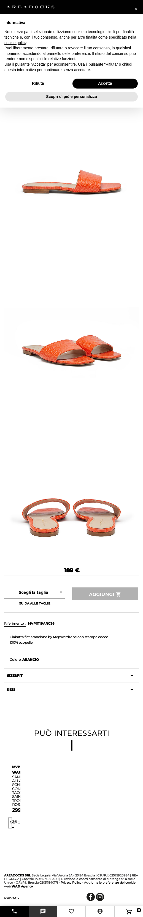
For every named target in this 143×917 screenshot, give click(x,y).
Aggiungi (105, 594)
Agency (22, 886)
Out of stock (11, 823)
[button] (135, 8)
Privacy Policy (71, 882)
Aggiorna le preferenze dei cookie (110, 882)
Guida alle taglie (34, 603)
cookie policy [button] (15, 43)
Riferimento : (15, 623)
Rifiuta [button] (38, 83)
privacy (12, 898)
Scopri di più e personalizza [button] (71, 96)
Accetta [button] (105, 83)
